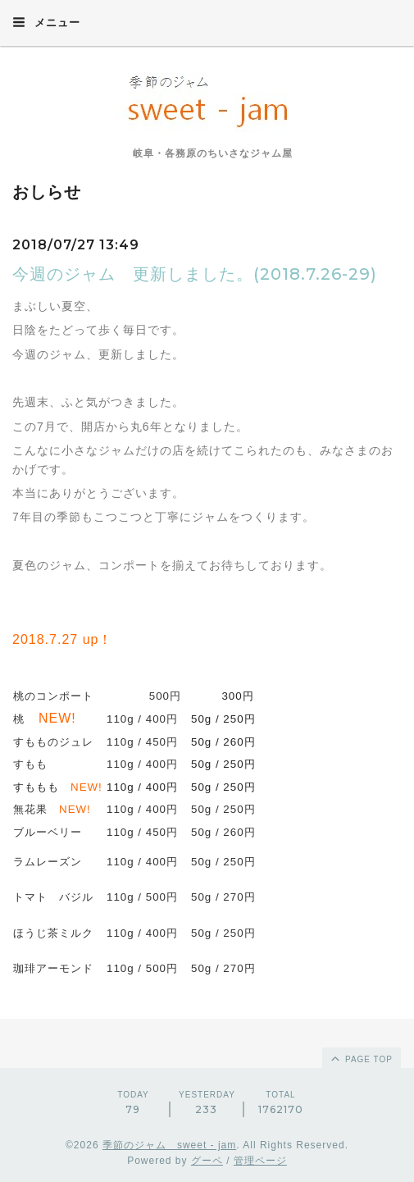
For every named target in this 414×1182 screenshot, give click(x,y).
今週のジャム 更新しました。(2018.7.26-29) (194, 274)
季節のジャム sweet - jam (169, 1145)
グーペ (207, 1160)
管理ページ (260, 1160)
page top (361, 1058)
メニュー (46, 22)
